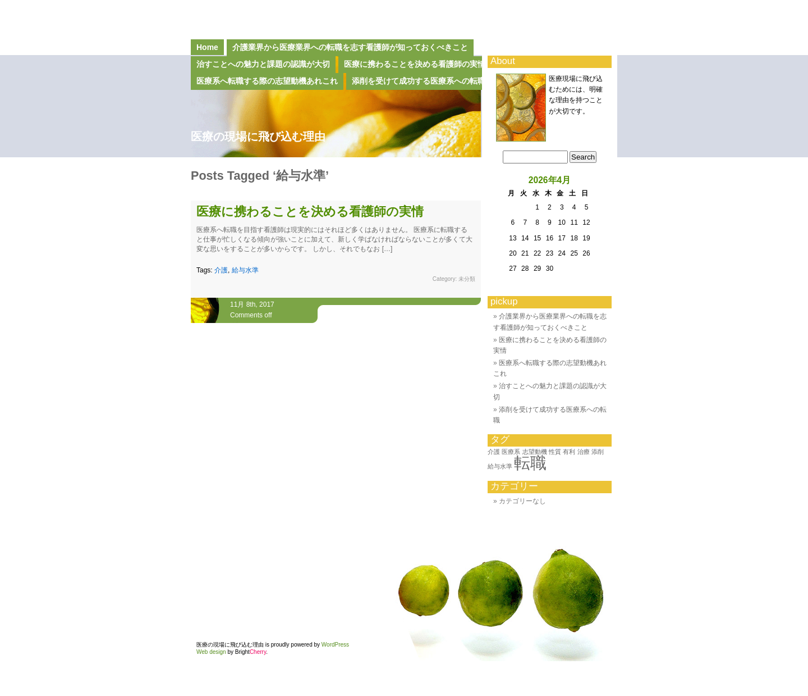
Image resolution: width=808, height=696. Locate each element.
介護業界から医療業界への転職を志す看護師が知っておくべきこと (350, 47)
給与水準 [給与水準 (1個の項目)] (500, 466)
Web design (211, 652)
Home (207, 47)
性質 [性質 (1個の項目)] (555, 451)
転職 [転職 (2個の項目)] (530, 462)
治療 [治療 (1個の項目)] (583, 451)
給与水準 (245, 270)
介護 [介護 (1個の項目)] (494, 451)
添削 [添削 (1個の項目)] (597, 451)
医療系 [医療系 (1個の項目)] (511, 451)
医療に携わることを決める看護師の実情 (310, 211)
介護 (221, 270)
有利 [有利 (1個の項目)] (569, 451)
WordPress (335, 645)
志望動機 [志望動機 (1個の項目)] (534, 451)
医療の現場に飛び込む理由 (258, 136)
